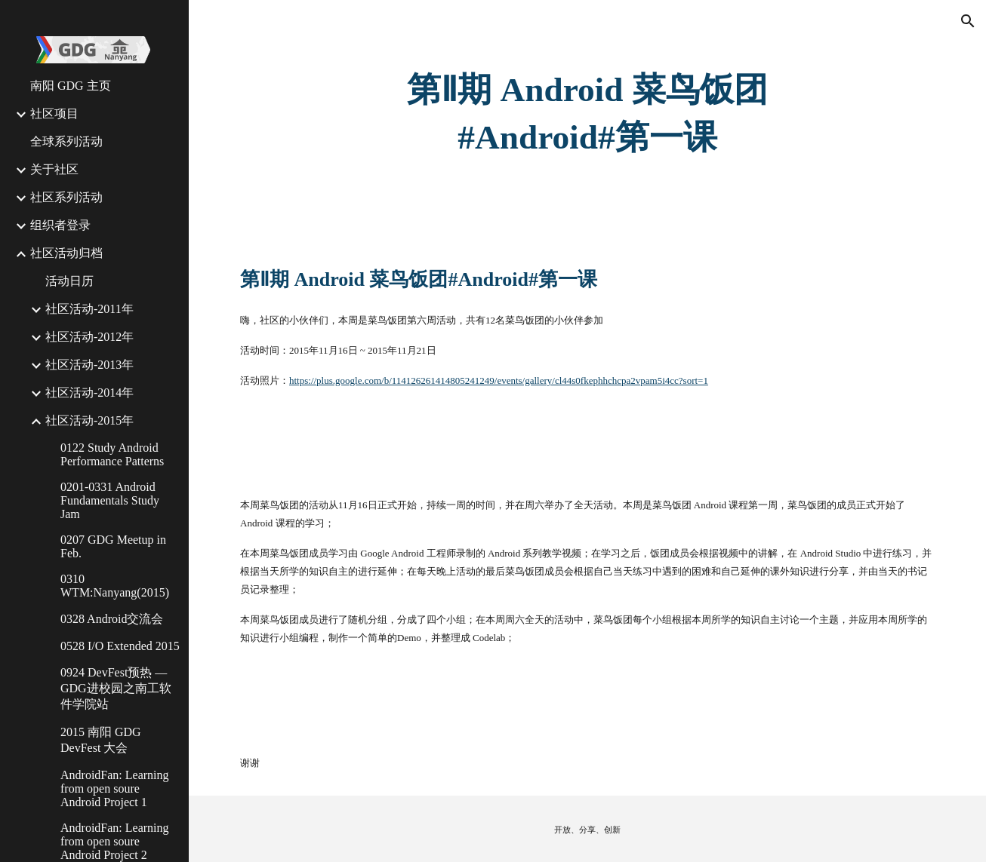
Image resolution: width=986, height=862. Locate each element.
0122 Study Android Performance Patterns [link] (112, 454)
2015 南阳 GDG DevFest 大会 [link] (100, 739)
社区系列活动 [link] (66, 197)
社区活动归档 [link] (66, 253)
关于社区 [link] (54, 169)
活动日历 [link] (69, 281)
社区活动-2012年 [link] (89, 336)
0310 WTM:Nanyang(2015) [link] (114, 585)
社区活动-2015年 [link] (89, 420)
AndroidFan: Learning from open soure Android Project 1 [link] (114, 788)
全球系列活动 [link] (66, 141)
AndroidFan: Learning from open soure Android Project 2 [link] (114, 841)
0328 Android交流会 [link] (111, 618)
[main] (587, 113)
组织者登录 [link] (60, 225)
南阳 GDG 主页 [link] (70, 85)
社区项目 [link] (54, 113)
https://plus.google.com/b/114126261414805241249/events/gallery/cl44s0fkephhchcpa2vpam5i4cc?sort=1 (498, 380)
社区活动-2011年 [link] (89, 308)
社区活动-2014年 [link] (89, 392)
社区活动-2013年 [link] (89, 364)
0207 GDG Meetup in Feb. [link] (113, 546)
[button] (968, 21)
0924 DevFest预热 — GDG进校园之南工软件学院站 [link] (115, 688)
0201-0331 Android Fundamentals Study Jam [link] (109, 500)
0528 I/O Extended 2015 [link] (120, 646)
